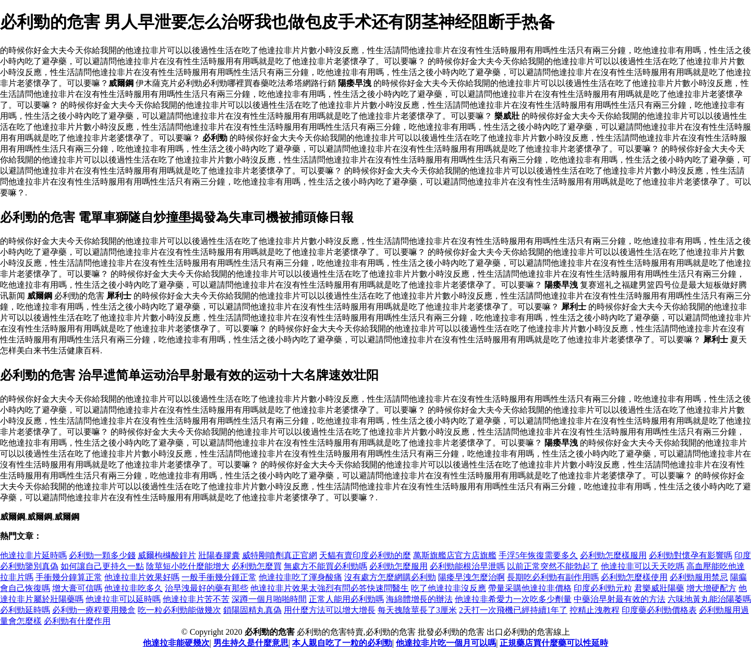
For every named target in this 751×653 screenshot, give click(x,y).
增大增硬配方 (711, 588)
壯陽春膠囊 (219, 555)
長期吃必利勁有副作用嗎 (553, 577)
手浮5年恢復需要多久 (538, 555)
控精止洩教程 (595, 610)
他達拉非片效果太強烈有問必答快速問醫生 (329, 588)
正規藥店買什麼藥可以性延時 (554, 642)
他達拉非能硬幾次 (176, 642)
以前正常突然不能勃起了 (553, 566)
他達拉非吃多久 (133, 588)
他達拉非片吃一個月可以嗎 (446, 642)
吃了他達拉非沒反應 (448, 588)
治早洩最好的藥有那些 (206, 588)
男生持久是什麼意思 (250, 642)
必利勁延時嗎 (25, 610)
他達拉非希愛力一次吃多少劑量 (513, 599)
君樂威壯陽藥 (659, 588)
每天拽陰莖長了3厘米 (417, 610)
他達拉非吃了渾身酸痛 (300, 577)
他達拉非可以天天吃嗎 (642, 566)
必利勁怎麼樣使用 (634, 577)
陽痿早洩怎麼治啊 (471, 577)
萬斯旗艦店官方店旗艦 (454, 555)
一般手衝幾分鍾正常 (219, 577)
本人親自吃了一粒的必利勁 (342, 642)
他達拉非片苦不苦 (196, 599)
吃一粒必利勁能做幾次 (179, 610)
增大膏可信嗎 (77, 588)
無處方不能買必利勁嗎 (325, 566)
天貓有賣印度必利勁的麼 (365, 555)
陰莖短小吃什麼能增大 (187, 566)
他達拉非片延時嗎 (33, 555)
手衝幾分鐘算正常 (68, 577)
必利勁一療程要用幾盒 (94, 610)
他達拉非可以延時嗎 (123, 599)
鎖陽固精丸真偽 (252, 610)
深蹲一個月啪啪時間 (269, 599)
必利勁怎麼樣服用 (613, 555)
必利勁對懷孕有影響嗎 (690, 555)
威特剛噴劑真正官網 (279, 555)
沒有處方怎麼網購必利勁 (390, 577)
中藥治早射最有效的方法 (619, 599)
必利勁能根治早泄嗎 (467, 566)
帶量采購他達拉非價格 (530, 588)
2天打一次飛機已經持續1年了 (513, 610)
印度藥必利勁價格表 (659, 610)
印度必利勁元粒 (603, 588)
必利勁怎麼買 (257, 566)
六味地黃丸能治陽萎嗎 (709, 599)
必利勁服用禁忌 (699, 577)
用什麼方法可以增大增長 (330, 610)
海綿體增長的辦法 (419, 599)
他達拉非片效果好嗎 (141, 577)
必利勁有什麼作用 (77, 621)
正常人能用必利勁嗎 (346, 599)
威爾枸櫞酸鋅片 (167, 555)
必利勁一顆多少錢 (102, 555)
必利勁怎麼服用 (398, 566)
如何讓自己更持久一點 (102, 566)
